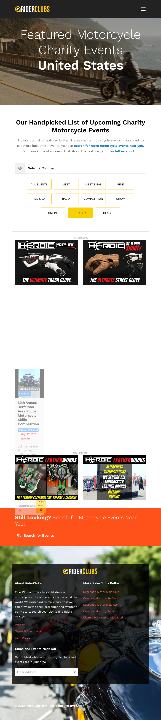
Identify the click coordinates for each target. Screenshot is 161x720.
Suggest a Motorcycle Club (101, 592)
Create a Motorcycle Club (100, 598)
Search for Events (35, 535)
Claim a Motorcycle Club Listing (104, 617)
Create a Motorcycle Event (101, 611)
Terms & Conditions (28, 631)
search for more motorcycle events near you (108, 145)
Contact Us (22, 637)
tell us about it (126, 151)
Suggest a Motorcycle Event (102, 604)
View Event (41, 553)
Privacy (19, 624)
